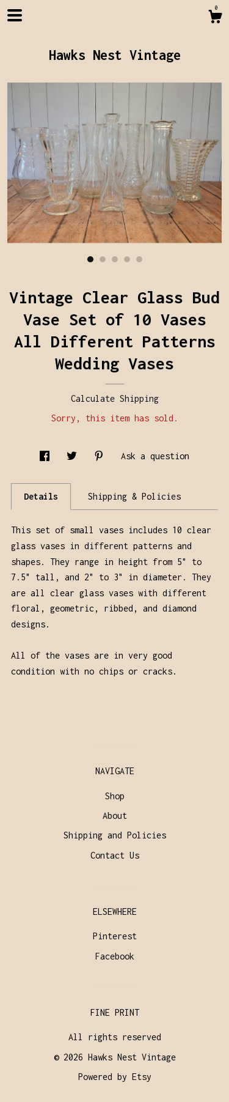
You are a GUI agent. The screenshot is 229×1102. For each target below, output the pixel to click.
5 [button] (139, 259)
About (115, 815)
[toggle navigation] (14, 15)
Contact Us (114, 855)
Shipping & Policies (134, 496)
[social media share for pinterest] (101, 456)
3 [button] (115, 259)
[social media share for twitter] (74, 456)
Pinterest (115, 936)
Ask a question (155, 456)
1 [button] (90, 259)
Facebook (114, 956)
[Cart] (215, 18)
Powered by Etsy (114, 1076)
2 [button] (103, 259)
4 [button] (127, 259)
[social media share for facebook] (47, 456)
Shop (115, 796)
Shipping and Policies (115, 835)
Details (41, 496)
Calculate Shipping (115, 398)
